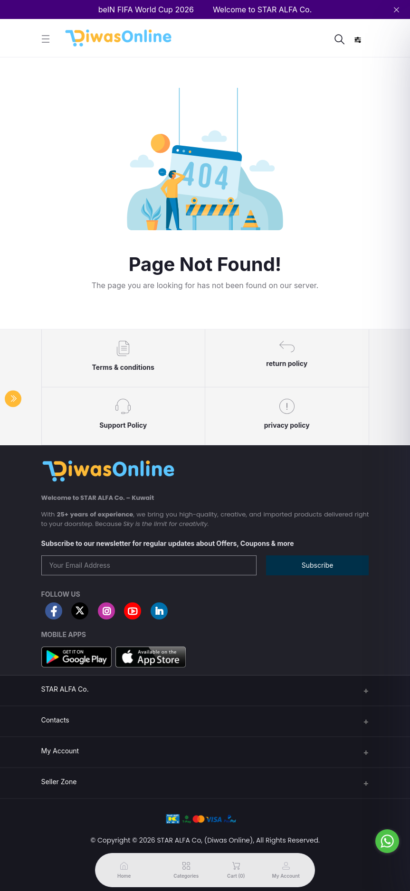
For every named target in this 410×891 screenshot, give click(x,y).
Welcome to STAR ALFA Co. (262, 9)
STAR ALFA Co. (65, 689)
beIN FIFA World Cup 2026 (146, 9)
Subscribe (318, 565)
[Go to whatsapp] (387, 841)
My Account (60, 751)
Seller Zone (59, 782)
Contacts (55, 720)
